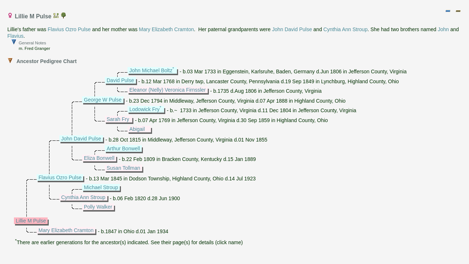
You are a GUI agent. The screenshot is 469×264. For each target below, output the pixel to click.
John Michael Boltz (151, 70)
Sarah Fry (118, 119)
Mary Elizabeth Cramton (166, 29)
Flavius (15, 36)
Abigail (137, 129)
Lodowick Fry (144, 109)
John (443, 29)
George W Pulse (103, 100)
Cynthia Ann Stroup (346, 29)
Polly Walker (98, 207)
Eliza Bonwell (99, 158)
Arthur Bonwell (123, 148)
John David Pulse (292, 29)
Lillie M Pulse (31, 221)
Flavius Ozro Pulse (69, 29)
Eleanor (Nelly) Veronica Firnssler (167, 90)
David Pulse (120, 80)
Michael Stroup (101, 187)
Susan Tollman (123, 168)
